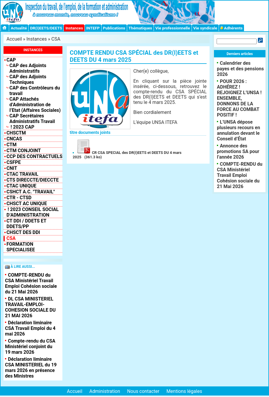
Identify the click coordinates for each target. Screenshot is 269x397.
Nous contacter (143, 391)
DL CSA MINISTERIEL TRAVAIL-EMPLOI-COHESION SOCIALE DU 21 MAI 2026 (30, 307)
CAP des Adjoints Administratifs (27, 68)
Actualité (19, 28)
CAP (11, 60)
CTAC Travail (22, 174)
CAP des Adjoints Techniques (27, 79)
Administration (104, 391)
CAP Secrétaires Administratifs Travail (32, 118)
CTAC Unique (21, 186)
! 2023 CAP (21, 127)
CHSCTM (16, 133)
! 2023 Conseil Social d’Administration (32, 212)
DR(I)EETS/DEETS (46, 28)
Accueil (14, 39)
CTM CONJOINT (23, 150)
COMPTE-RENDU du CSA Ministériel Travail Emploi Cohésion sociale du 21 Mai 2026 (31, 283)
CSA (56, 39)
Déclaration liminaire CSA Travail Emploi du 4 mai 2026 (30, 328)
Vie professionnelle (172, 28)
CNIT (11, 168)
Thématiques (140, 28)
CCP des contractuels (34, 156)
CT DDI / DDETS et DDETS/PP (26, 223)
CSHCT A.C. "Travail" (30, 192)
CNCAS (14, 139)
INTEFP (93, 28)
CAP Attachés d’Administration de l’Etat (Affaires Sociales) (35, 104)
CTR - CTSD (18, 197)
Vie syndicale (205, 28)
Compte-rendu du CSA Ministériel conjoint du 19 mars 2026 (30, 346)
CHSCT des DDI (23, 232)
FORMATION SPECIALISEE (20, 247)
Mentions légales (184, 391)
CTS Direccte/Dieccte (32, 180)
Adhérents (231, 28)
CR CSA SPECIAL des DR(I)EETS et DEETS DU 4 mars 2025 (127, 154)
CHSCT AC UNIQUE (26, 203)
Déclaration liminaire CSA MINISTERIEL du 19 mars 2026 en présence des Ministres (31, 367)
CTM (11, 144)
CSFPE (13, 162)
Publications (114, 28)
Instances (74, 28)
